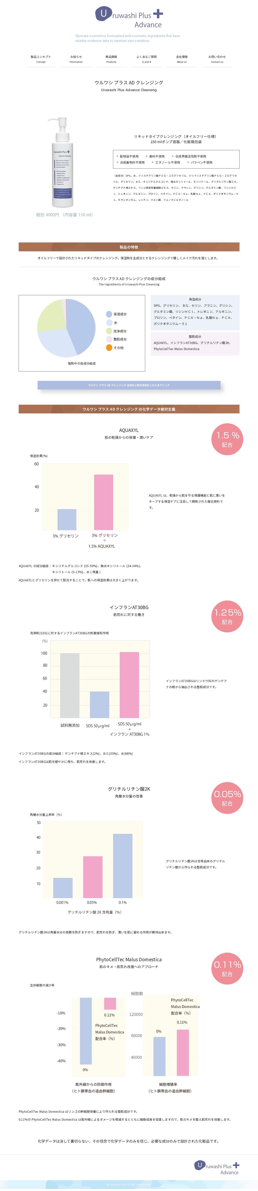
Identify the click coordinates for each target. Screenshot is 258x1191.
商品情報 (111, 59)
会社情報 (182, 59)
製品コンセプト (41, 59)
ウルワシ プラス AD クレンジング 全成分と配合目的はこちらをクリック (129, 386)
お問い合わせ (217, 59)
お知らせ (76, 59)
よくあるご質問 (146, 59)
